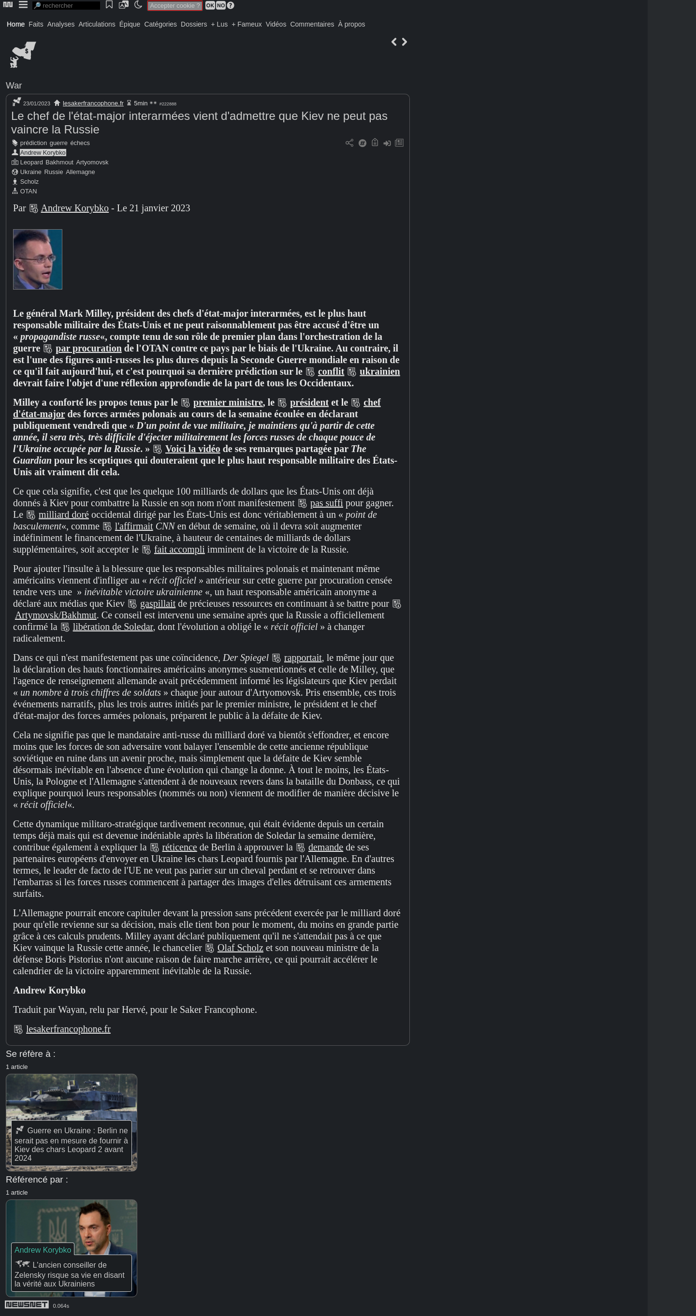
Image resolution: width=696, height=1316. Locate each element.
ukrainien (380, 371)
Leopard (31, 162)
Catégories (160, 24)
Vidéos (276, 24)
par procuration (89, 348)
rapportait (303, 657)
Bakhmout (59, 162)
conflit (331, 371)
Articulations (97, 24)
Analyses (61, 24)
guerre (59, 142)
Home (16, 24)
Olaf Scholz (240, 947)
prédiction (33, 142)
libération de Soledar (113, 626)
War (14, 85)
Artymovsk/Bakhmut (56, 615)
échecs (80, 142)
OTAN (28, 191)
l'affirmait (134, 526)
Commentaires (312, 24)
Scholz (29, 181)
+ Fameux (247, 24)
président (309, 402)
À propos (351, 24)
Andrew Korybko (43, 152)
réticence (179, 847)
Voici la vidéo (192, 448)
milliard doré (64, 514)
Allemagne (80, 171)
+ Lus (219, 24)
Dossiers (194, 24)
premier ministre (228, 402)
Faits (36, 24)
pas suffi (326, 502)
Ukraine (31, 171)
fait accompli (179, 549)
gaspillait (157, 603)
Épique (130, 24)
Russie (53, 171)
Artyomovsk (92, 162)
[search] (66, 5)
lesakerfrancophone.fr (93, 103)
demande (325, 847)
